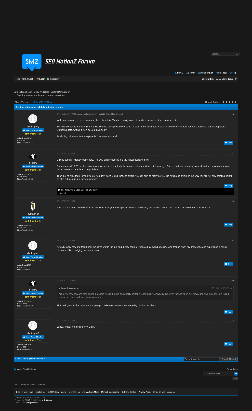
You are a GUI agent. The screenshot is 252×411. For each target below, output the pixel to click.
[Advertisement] (126, 24)
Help (233, 73)
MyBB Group (47, 400)
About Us (171, 392)
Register (53, 79)
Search (190, 73)
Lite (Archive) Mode (90, 392)
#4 (233, 241)
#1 (233, 114)
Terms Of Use (159, 392)
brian (32, 162)
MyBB (27, 400)
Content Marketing (59, 92)
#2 (233, 153)
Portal (178, 73)
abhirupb (32, 126)
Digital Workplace (41, 92)
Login (41, 79)
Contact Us (40, 392)
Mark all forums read (110, 392)
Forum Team (27, 392)
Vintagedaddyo (32, 403)
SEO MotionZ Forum (23, 92)
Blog (18, 392)
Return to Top (74, 392)
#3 (233, 201)
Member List (205, 73)
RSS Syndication (128, 392)
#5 (233, 280)
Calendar (221, 73)
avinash (63, 193)
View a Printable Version (26, 369)
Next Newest (36, 358)
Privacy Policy (144, 392)
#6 (233, 320)
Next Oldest (22, 358)
